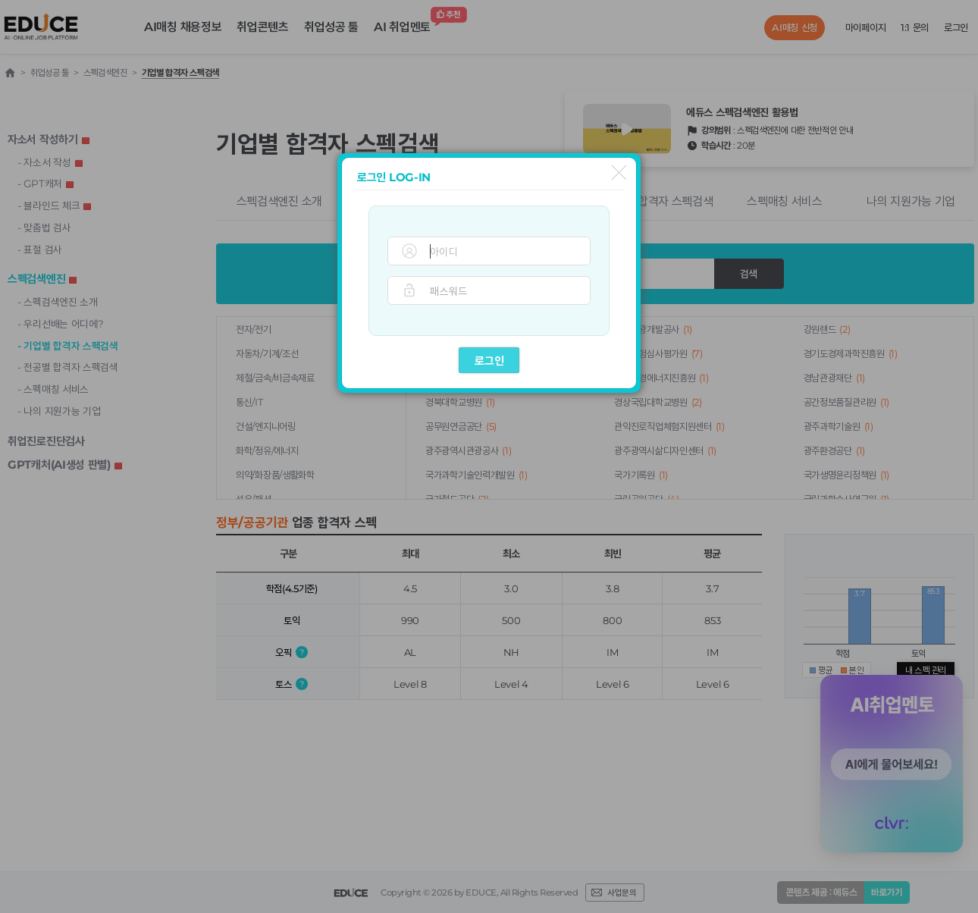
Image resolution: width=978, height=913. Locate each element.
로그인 (489, 360)
